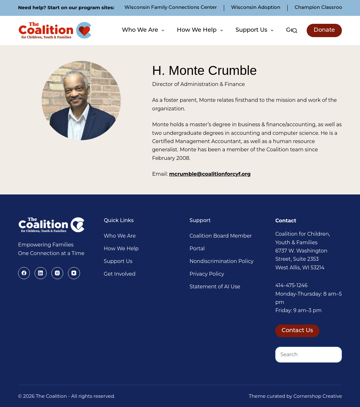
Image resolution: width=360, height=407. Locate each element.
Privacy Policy (207, 274)
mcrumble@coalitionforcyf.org (210, 174)
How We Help (200, 30)
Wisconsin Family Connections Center (170, 7)
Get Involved (120, 274)
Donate (324, 30)
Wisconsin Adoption (255, 7)
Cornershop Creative (317, 396)
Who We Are (144, 30)
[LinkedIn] (41, 273)
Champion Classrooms (322, 7)
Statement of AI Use (215, 287)
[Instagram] (57, 273)
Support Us (255, 30)
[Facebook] (24, 273)
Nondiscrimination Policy (221, 261)
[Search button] (334, 355)
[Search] (294, 30)
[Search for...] (300, 355)
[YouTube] (74, 273)
